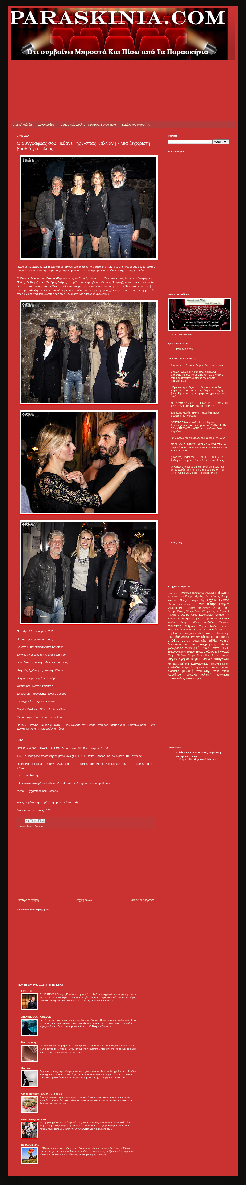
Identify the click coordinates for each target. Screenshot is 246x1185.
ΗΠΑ (182, 607)
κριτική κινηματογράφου (197, 667)
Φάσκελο (26, 1068)
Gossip (207, 592)
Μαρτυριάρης (29, 1042)
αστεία (186, 640)
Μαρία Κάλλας (208, 626)
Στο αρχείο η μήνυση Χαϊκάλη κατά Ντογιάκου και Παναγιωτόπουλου (76, 1122)
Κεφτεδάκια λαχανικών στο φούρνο (58, 1097)
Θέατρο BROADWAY (199, 608)
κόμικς (215, 667)
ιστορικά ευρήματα (178, 659)
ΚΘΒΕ (225, 618)
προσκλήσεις (222, 674)
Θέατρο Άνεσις (176, 611)
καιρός (195, 659)
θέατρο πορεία (220, 655)
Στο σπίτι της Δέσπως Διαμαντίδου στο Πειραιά (197, 365)
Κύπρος (184, 622)
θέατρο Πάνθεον (177, 655)
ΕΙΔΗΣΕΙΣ (27, 991)
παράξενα (174, 674)
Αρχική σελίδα (22, 124)
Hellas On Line (30, 1145)
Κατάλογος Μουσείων (136, 124)
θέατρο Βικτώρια (196, 651)
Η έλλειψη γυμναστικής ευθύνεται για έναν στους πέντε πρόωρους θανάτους (80, 1148)
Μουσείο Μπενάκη (218, 629)
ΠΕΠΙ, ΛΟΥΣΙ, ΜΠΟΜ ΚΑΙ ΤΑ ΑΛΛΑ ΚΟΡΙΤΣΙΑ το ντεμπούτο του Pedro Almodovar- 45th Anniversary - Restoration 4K (200, 447)
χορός (198, 678)
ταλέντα (190, 678)
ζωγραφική (192, 648)
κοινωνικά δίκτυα (219, 663)
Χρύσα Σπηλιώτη (190, 636)
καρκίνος (207, 659)
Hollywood (222, 592)
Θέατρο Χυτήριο (191, 618)
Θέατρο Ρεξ (174, 618)
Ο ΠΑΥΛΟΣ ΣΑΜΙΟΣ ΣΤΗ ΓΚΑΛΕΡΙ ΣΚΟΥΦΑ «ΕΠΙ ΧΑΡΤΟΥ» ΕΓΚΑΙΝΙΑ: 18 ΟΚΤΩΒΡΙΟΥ (199, 405)
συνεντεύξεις (176, 678)
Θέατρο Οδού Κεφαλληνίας (197, 614)
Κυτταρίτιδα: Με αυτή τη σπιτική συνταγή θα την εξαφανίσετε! (72, 1045)
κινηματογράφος (179, 663)
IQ (169, 596)
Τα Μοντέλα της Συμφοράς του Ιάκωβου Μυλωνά (198, 437)
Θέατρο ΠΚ (222, 614)
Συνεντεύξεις (46, 124)
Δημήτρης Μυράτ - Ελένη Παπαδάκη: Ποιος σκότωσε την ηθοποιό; (195, 414)
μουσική (187, 671)
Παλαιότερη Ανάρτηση (142, 900)
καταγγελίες (221, 659)
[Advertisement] (93, 69)
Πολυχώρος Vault (194, 633)
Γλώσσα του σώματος (180, 604)
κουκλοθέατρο (176, 667)
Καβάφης (172, 622)
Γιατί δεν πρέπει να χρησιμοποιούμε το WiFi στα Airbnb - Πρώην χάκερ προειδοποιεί (84, 1020)
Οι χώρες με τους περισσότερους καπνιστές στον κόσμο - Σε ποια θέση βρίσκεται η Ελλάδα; (88, 1071)
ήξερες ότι (207, 636)
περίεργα (191, 674)
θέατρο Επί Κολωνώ (217, 651)
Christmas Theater (190, 592)
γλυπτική (224, 640)
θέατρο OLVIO (220, 648)
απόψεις (173, 640)
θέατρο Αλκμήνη (35, 826)
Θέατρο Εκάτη (193, 611)
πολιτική (205, 674)
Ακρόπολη (198, 600)
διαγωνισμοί (174, 644)
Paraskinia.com (184, 349)
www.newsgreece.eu (33, 1119)
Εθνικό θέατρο (206, 604)
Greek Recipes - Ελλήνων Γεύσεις (41, 1093)
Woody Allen (178, 596)
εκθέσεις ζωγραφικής (200, 644)
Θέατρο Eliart (221, 607)
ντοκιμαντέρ (203, 671)
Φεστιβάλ (174, 636)
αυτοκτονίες (199, 640)
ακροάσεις (222, 636)
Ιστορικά (207, 618)
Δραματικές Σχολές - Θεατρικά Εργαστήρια (88, 124)
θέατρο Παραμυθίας (198, 655)
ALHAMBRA (173, 593)
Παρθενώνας (175, 633)
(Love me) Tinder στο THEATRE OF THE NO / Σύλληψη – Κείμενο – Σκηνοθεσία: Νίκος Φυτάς (197, 459)
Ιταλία (217, 618)
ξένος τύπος (221, 671)
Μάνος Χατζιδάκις (204, 622)
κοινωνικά (199, 663)
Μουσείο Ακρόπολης (193, 629)
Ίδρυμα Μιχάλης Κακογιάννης (202, 596)
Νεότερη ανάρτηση (28, 900)
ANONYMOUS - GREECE (36, 1016)
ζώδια (205, 648)
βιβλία (213, 640)
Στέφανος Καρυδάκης (217, 633)
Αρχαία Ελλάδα (217, 600)
